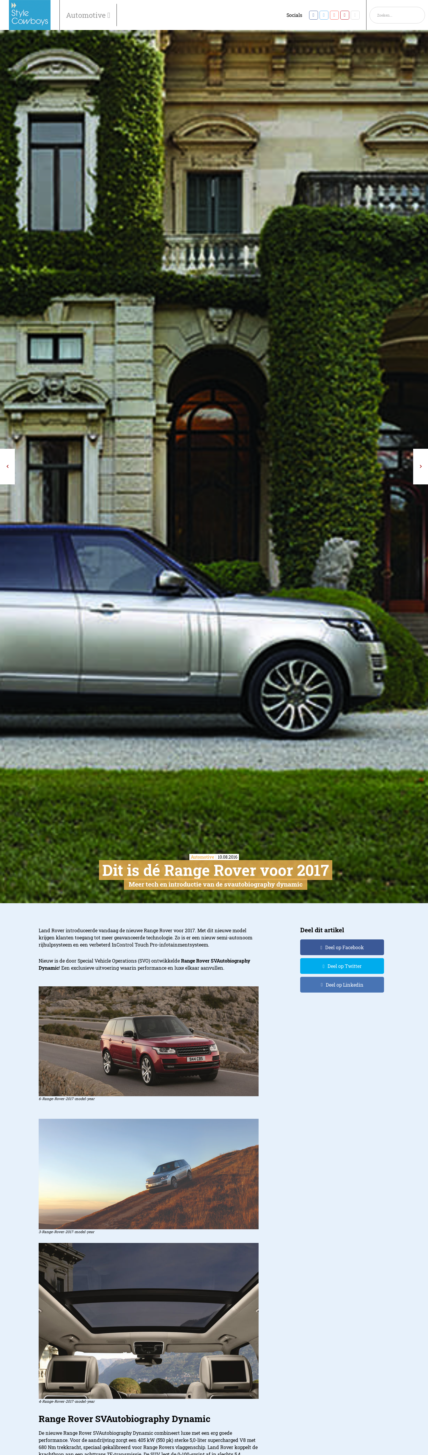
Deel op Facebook (344, 947)
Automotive (86, 15)
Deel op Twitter (345, 966)
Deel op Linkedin (345, 985)
